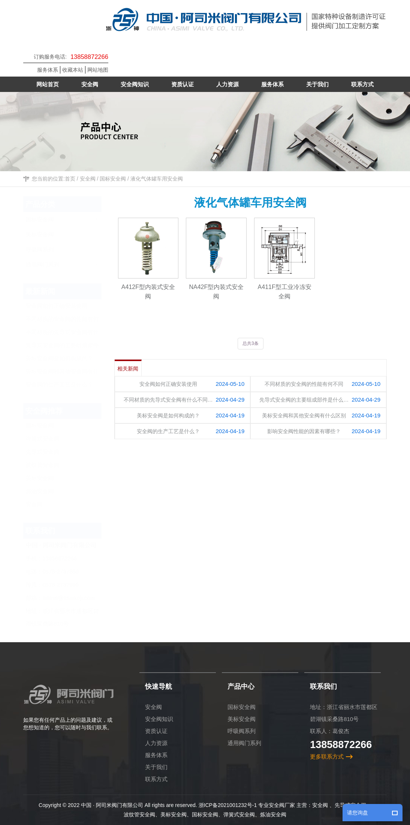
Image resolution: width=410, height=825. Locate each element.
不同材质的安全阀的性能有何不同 (69, 320)
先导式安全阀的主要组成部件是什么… (304, 400)
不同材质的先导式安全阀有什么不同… (168, 400)
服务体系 (47, 70)
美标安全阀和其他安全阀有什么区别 (69, 373)
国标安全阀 (113, 179)
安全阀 (88, 179)
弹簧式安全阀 (50, 438)
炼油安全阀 (47, 491)
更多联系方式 (327, 756)
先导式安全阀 (50, 452)
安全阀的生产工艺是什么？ (66, 384)
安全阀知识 (159, 719)
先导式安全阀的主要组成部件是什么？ (69, 347)
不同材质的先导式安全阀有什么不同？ (69, 334)
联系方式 (156, 779)
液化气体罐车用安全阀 (156, 179)
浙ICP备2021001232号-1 (228, 805)
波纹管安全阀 (50, 465)
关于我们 (156, 767)
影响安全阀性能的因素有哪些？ (304, 431)
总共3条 (250, 343)
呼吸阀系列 (241, 731)
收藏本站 (72, 70)
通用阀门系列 (244, 743)
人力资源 (156, 743)
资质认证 (156, 731)
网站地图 (97, 70)
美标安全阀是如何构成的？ (66, 358)
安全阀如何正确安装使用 (64, 306)
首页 (70, 179)
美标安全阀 (47, 478)
